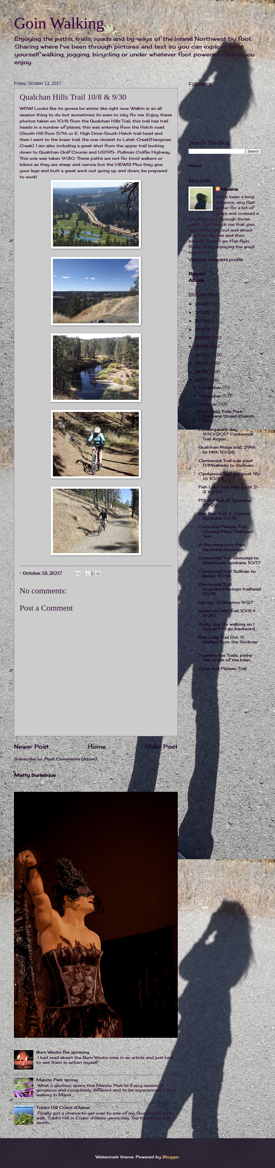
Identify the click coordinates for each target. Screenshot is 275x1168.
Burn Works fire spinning (62, 1052)
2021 (202, 346)
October (208, 404)
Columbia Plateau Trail (222, 668)
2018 (202, 371)
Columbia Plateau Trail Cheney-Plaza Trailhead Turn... (225, 531)
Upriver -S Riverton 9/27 (225, 602)
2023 (203, 329)
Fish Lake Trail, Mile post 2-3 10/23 (228, 489)
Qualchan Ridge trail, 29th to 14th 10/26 (226, 450)
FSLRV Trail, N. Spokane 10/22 (224, 503)
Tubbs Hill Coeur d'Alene (63, 1107)
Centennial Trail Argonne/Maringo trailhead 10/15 (229, 589)
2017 (202, 380)
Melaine (229, 189)
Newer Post (31, 746)
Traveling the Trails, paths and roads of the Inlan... (225, 658)
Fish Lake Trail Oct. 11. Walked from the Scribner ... (228, 642)
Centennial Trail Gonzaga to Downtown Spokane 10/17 (229, 560)
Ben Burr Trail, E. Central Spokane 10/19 (224, 516)
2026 (203, 304)
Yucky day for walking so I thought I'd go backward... (227, 627)
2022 (203, 337)
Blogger (170, 1157)
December (210, 387)
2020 (203, 355)
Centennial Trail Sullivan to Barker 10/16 (227, 574)
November (210, 396)
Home (97, 746)
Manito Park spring (57, 1080)
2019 (202, 363)
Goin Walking (59, 23)
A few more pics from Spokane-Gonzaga (221, 547)
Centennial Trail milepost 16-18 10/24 (229, 476)
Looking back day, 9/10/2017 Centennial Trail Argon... (225, 434)
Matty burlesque (35, 775)
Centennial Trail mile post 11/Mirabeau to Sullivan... (226, 463)
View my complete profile (216, 259)
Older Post (161, 746)
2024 (203, 320)
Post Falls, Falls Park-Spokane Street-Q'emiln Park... (226, 416)
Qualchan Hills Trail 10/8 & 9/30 (226, 613)
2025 (203, 312)
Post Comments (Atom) (70, 759)
